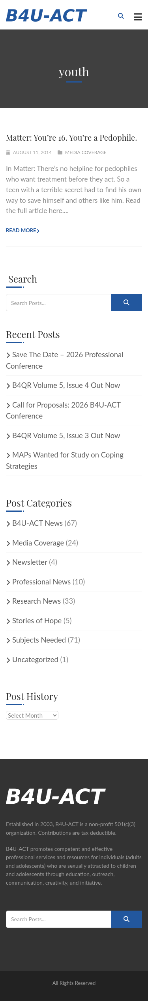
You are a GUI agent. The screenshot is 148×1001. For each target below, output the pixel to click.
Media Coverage (86, 152)
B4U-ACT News (37, 523)
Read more (21, 230)
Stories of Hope (37, 620)
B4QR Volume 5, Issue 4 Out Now (66, 385)
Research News (36, 601)
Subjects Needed (39, 639)
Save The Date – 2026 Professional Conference (65, 360)
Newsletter (29, 562)
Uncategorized (35, 659)
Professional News (41, 581)
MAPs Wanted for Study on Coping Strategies (65, 460)
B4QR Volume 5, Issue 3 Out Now (66, 435)
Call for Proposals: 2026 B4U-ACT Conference (63, 410)
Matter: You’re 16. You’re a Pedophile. (71, 137)
